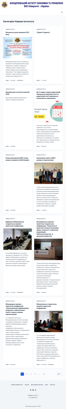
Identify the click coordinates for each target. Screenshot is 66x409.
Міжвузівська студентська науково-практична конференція (47, 306)
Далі (59, 374)
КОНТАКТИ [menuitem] (52, 384)
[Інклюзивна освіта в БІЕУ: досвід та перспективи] (48, 173)
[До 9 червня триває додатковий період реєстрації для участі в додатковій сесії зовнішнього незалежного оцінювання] (48, 111)
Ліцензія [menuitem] (27, 384)
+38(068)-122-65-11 (32, 395)
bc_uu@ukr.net (33, 397)
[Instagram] (33, 390)
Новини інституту (10, 29)
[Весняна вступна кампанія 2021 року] (17, 47)
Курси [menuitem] (46, 384)
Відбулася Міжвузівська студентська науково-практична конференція (15, 224)
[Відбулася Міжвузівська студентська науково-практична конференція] (17, 239)
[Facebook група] (35, 390)
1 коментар (51, 364)
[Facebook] (30, 390)
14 (43, 374)
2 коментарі (20, 80)
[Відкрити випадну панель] (62, 12)
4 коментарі (20, 292)
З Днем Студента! (43, 32)
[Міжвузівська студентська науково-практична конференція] (48, 321)
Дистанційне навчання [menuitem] (37, 384)
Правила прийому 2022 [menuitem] (17, 384)
